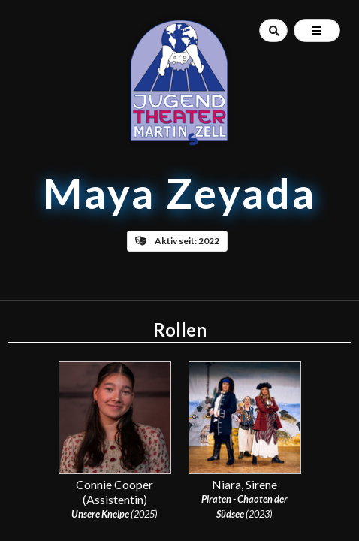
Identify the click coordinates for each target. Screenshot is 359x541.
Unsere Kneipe (100, 514)
